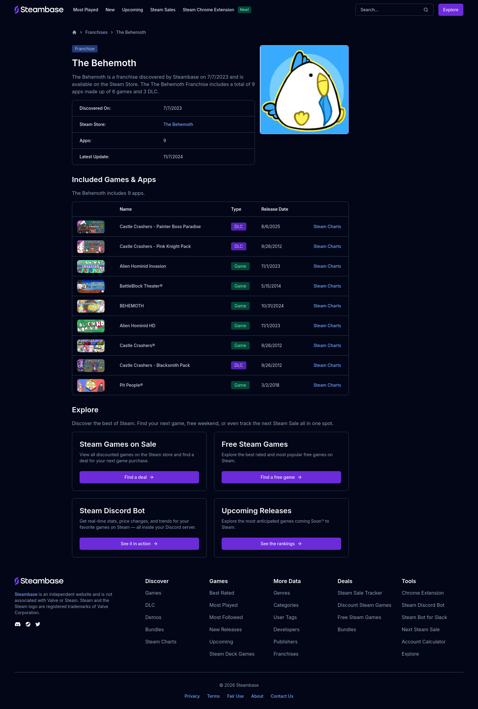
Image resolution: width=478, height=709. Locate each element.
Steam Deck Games (232, 654)
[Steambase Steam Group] (28, 624)
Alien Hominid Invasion (143, 266)
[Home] (74, 32)
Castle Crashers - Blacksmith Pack (155, 365)
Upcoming (132, 9)
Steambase (26, 594)
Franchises (96, 32)
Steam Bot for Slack (424, 617)
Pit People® (131, 385)
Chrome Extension (423, 593)
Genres (281, 593)
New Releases (225, 629)
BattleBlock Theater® (141, 285)
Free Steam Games (359, 617)
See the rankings (281, 543)
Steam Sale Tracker (359, 593)
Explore (450, 9)
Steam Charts (327, 226)
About (257, 696)
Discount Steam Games (364, 605)
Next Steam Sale (421, 629)
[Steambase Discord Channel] (18, 624)
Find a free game (281, 477)
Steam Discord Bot (423, 605)
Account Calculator (424, 642)
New (110, 9)
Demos (153, 617)
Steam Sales (162, 9)
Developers (286, 629)
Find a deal (139, 477)
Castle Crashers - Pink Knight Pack (155, 246)
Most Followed (226, 617)
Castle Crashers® (137, 345)
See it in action (139, 543)
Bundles (154, 629)
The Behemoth (131, 32)
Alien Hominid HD (137, 325)
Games (153, 593)
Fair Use (235, 696)
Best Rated (221, 593)
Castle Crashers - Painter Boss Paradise (160, 226)
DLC (150, 605)
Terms (213, 696)
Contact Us (282, 696)
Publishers (285, 642)
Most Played (85, 9)
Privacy (192, 696)
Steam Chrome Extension (208, 9)
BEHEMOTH (132, 305)
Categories (285, 605)
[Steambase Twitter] (37, 624)
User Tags (285, 617)
